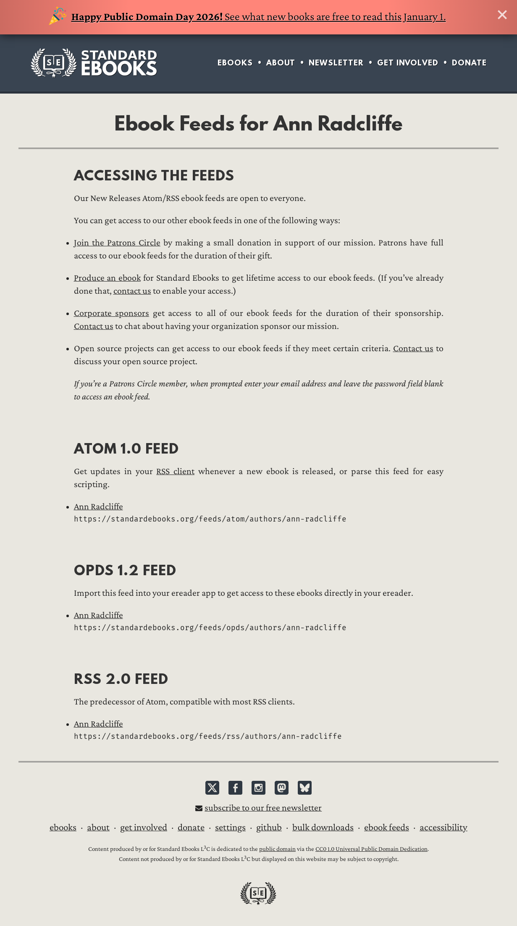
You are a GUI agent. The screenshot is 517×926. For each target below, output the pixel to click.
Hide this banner (502, 15)
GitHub (269, 827)
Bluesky (305, 788)
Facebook (235, 788)
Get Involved (407, 62)
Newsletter (336, 62)
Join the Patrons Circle (117, 242)
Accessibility (443, 827)
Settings (230, 827)
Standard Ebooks (94, 63)
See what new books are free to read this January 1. (247, 16)
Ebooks (235, 62)
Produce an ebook (107, 278)
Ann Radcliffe (98, 506)
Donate (469, 62)
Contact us (93, 326)
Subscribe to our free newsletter (263, 807)
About (280, 62)
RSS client (175, 471)
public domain (277, 849)
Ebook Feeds (386, 827)
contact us (132, 291)
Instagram (258, 788)
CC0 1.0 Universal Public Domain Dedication (371, 849)
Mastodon (282, 788)
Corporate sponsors (112, 313)
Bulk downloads (323, 827)
